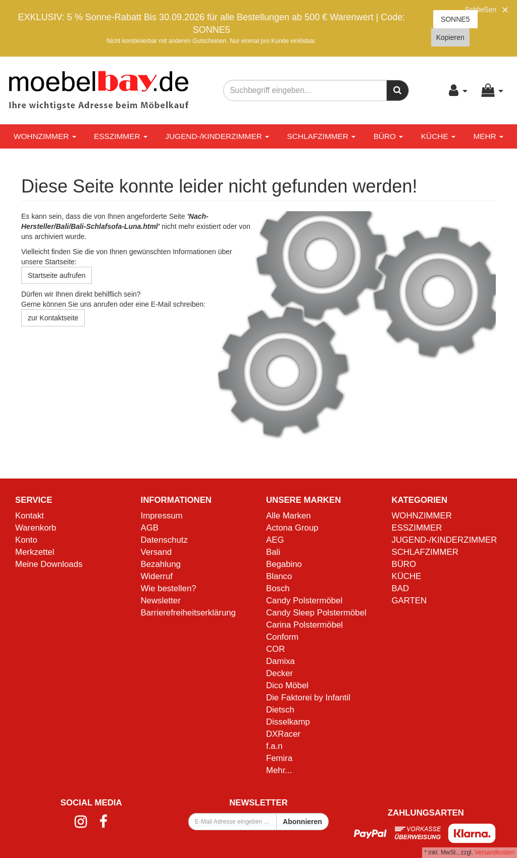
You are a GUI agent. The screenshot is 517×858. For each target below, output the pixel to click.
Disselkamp (288, 722)
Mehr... (279, 770)
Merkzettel (34, 552)
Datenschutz (164, 540)
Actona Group (292, 528)
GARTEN (409, 600)
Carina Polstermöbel (304, 625)
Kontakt (29, 515)
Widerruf (157, 576)
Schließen (480, 10)
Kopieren (450, 37)
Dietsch (280, 709)
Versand (156, 552)
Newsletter (161, 600)
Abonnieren (302, 822)
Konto (26, 540)
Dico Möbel (287, 685)
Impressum (162, 515)
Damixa (280, 661)
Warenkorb (35, 528)
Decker (279, 673)
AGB (150, 528)
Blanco (279, 576)
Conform (282, 637)
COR (275, 649)
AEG (275, 540)
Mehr (488, 136)
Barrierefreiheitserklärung (188, 612)
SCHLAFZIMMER (321, 136)
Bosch (278, 588)
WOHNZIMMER (45, 136)
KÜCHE (438, 136)
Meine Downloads (48, 564)
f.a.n (274, 746)
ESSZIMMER (120, 136)
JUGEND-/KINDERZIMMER (217, 136)
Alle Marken (288, 515)
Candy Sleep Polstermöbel (316, 612)
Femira (279, 758)
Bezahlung (161, 564)
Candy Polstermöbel (304, 600)
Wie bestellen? (168, 588)
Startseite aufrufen (56, 275)
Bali (273, 552)
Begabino (284, 564)
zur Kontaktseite (53, 318)
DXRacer (283, 734)
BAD (400, 588)
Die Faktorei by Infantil (308, 697)
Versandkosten (494, 852)
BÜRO (388, 136)
